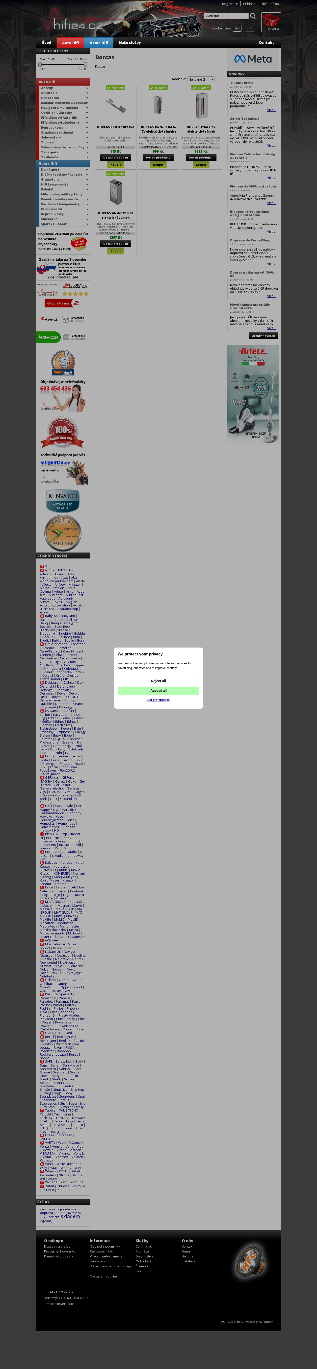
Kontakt (266, 42)
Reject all (158, 681)
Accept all (158, 691)
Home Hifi (99, 42)
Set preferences (158, 700)
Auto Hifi (70, 42)
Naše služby (130, 42)
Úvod (46, 42)
